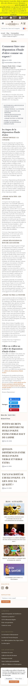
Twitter (13, 402)
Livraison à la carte (7, 652)
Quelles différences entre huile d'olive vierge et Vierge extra (13, 456)
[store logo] (12, 23)
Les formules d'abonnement (9, 634)
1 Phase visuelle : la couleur (14, 109)
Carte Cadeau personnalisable (10, 661)
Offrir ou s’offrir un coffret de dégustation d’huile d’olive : (12, 122)
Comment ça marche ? (8, 616)
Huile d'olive (17, 62)
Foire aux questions (7, 622)
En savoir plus (6, 675)
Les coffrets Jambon (12, 640)
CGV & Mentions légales (8, 619)
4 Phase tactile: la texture (13, 118)
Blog (8, 33)
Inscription (6, 601)
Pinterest (14, 410)
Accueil (3, 33)
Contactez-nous (6, 625)
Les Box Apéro (5, 643)
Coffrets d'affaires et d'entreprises (11, 664)
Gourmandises (15, 33)
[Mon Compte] (22, 23)
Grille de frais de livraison (9, 655)
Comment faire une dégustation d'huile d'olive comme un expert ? (13, 35)
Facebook (14, 399)
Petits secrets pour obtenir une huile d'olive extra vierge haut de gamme (13, 430)
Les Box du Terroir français (9, 637)
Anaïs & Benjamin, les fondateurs (11, 613)
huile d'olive (11, 415)
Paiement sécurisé (6, 658)
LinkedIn (14, 406)
